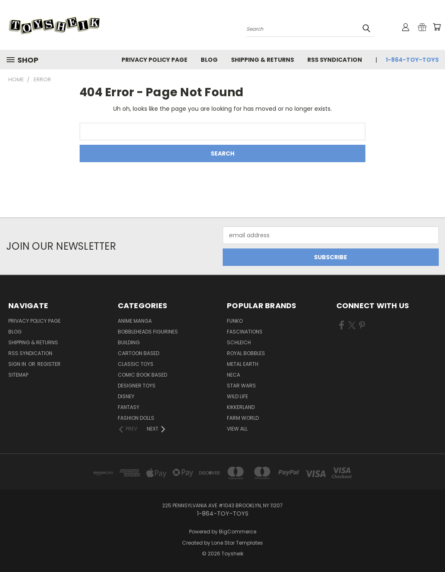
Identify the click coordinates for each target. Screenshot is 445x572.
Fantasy (128, 407)
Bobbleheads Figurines (148, 331)
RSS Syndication (334, 60)
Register (49, 364)
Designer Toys (137, 385)
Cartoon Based (138, 353)
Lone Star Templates (237, 542)
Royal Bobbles (246, 353)
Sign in (17, 364)
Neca (233, 374)
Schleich (239, 342)
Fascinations (245, 331)
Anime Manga (135, 320)
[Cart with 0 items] (437, 27)
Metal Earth (242, 364)
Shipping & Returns (262, 60)
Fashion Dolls (136, 417)
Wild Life (237, 396)
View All (237, 428)
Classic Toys (135, 364)
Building (129, 342)
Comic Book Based (142, 374)
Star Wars (241, 385)
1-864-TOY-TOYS (412, 60)
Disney (126, 396)
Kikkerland (241, 407)
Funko (235, 320)
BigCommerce (237, 531)
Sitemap (18, 374)
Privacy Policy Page (154, 60)
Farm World (243, 417)
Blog (209, 60)
